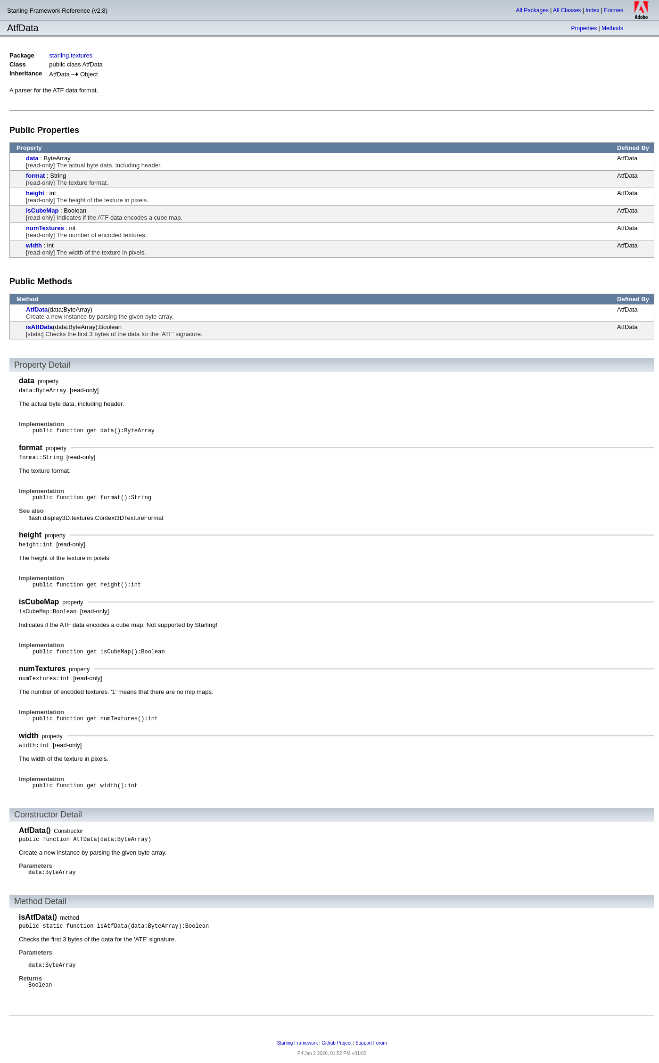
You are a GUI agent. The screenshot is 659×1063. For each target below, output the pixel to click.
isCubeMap (42, 210)
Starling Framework (297, 1043)
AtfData (37, 309)
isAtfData (39, 326)
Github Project (336, 1043)
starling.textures (70, 55)
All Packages (532, 10)
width (34, 245)
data (32, 158)
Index (592, 10)
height (35, 193)
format (35, 175)
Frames (613, 10)
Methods (612, 28)
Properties (584, 28)
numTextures (45, 227)
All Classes (567, 10)
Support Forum (371, 1043)
